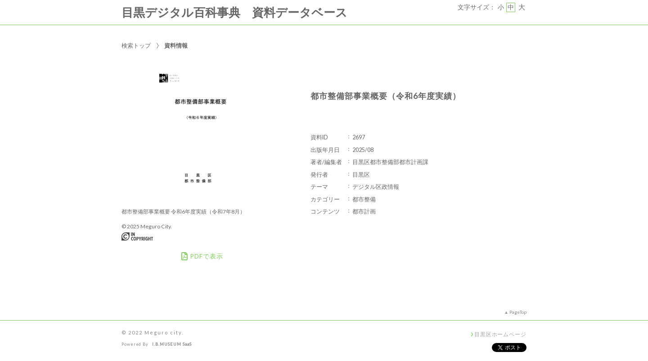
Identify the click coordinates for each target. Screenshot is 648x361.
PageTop (517, 312)
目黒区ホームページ (500, 334)
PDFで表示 (202, 256)
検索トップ (136, 45)
